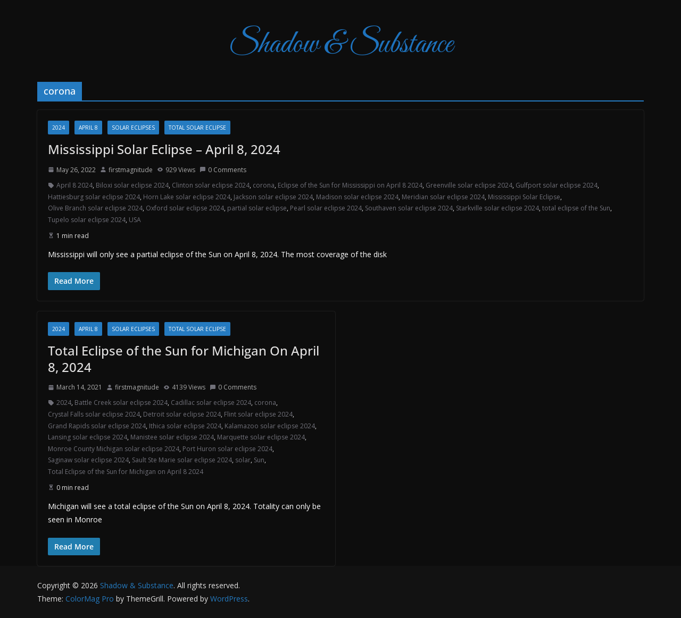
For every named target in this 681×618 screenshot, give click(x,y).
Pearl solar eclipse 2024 (326, 208)
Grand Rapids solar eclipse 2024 (97, 425)
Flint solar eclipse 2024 (258, 414)
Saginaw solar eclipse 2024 (88, 459)
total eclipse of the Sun (576, 208)
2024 (58, 127)
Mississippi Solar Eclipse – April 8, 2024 (164, 149)
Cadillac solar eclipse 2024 (211, 402)
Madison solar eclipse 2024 (357, 196)
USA (135, 219)
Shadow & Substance (341, 45)
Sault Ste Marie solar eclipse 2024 (182, 459)
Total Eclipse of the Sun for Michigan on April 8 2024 (125, 471)
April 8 (88, 127)
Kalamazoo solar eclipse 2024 (270, 425)
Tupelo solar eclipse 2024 (87, 219)
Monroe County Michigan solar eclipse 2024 (113, 448)
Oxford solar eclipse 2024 (185, 208)
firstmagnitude (131, 169)
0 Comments (223, 169)
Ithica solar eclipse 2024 (185, 425)
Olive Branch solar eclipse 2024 (95, 208)
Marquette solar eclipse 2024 (261, 437)
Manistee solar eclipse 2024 (172, 437)
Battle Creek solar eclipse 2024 (121, 402)
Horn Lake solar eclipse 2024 (186, 196)
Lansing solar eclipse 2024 (87, 437)
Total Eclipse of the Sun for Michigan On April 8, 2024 (183, 359)
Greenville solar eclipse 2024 (469, 185)
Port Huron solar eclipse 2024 (227, 448)
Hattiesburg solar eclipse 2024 (94, 196)
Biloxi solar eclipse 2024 (132, 185)
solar (243, 459)
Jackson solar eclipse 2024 (273, 196)
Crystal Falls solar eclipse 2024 (94, 414)
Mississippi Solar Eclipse (524, 196)
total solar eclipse (197, 127)
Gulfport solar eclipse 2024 (556, 185)
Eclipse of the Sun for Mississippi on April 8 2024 (350, 185)
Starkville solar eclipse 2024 (497, 208)
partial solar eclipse (257, 208)
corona (264, 185)
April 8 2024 (74, 185)
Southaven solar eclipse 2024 (409, 208)
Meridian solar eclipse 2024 (443, 196)
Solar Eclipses (133, 127)
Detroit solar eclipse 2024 (182, 414)
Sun (259, 459)
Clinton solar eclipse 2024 (211, 185)
